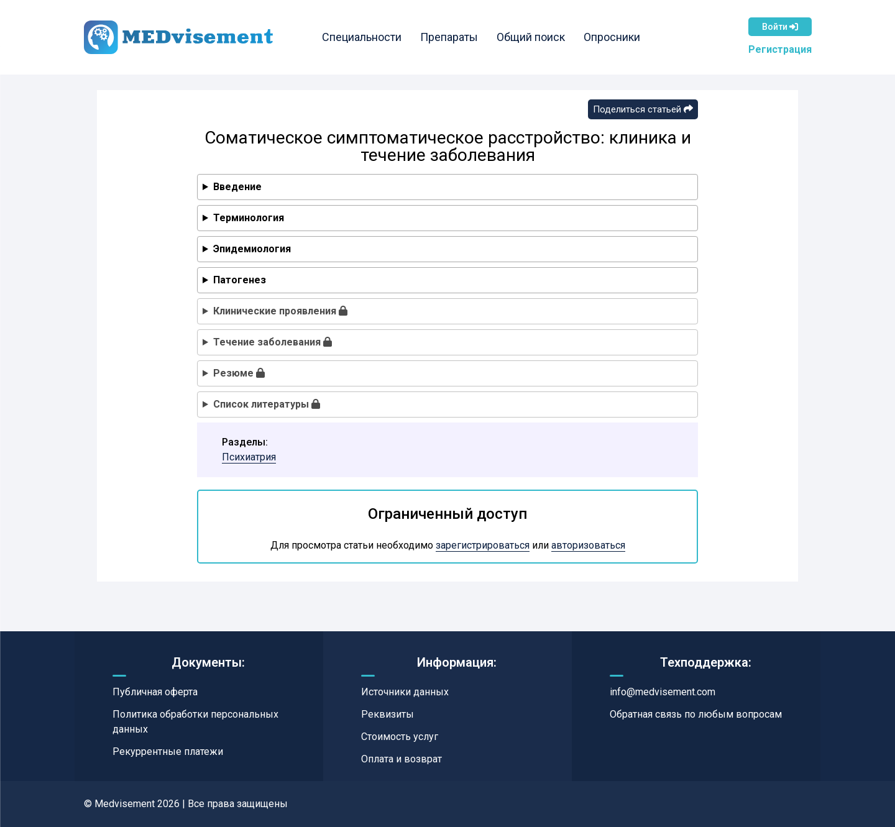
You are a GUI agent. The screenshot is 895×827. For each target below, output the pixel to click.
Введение (237, 187)
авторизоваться (588, 545)
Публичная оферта (155, 692)
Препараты (450, 36)
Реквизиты (387, 714)
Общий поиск (531, 36)
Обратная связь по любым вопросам (696, 714)
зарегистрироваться (483, 545)
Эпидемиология (252, 249)
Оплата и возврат (401, 759)
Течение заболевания (272, 342)
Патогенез (239, 280)
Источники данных (405, 692)
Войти (780, 27)
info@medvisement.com (662, 692)
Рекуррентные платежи (167, 751)
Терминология (248, 218)
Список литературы (266, 404)
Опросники (612, 36)
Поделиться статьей (643, 109)
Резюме (239, 373)
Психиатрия (249, 457)
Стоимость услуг (399, 736)
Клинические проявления (280, 311)
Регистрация (780, 49)
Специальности (362, 36)
